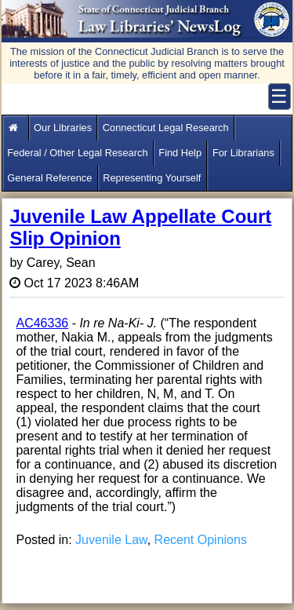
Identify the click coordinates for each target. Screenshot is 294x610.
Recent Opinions (200, 539)
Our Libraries (63, 127)
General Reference (49, 178)
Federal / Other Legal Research (77, 153)
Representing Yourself (152, 178)
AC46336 (42, 323)
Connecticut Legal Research (166, 127)
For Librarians (243, 153)
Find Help (179, 153)
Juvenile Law (111, 539)
